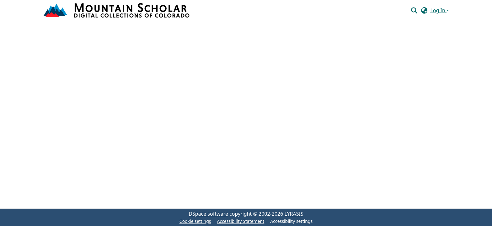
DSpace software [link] (208, 213)
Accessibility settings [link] (291, 221)
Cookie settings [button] (195, 221)
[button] (117, 10)
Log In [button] (438, 10)
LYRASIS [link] (294, 213)
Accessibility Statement (240, 221)
